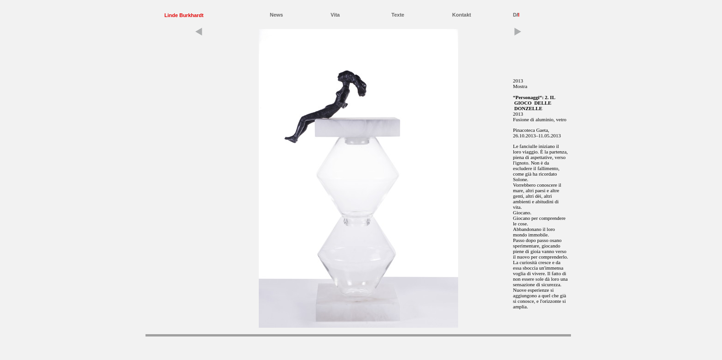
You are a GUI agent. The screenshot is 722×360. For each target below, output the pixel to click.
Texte (397, 15)
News (276, 15)
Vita (335, 15)
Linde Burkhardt (184, 15)
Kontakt (461, 15)
